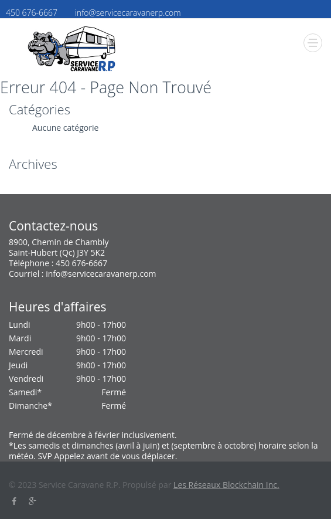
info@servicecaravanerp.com (101, 273)
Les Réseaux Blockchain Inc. (226, 484)
